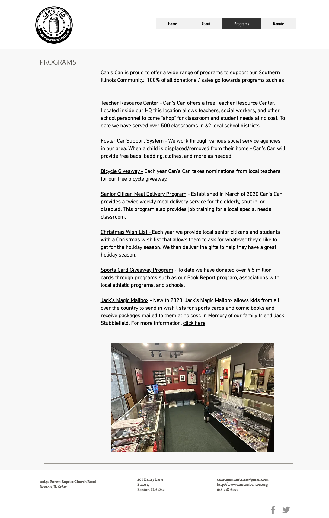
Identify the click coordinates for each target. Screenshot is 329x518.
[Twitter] (286, 509)
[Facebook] (273, 509)
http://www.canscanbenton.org (242, 484)
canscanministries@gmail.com (243, 479)
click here (194, 323)
